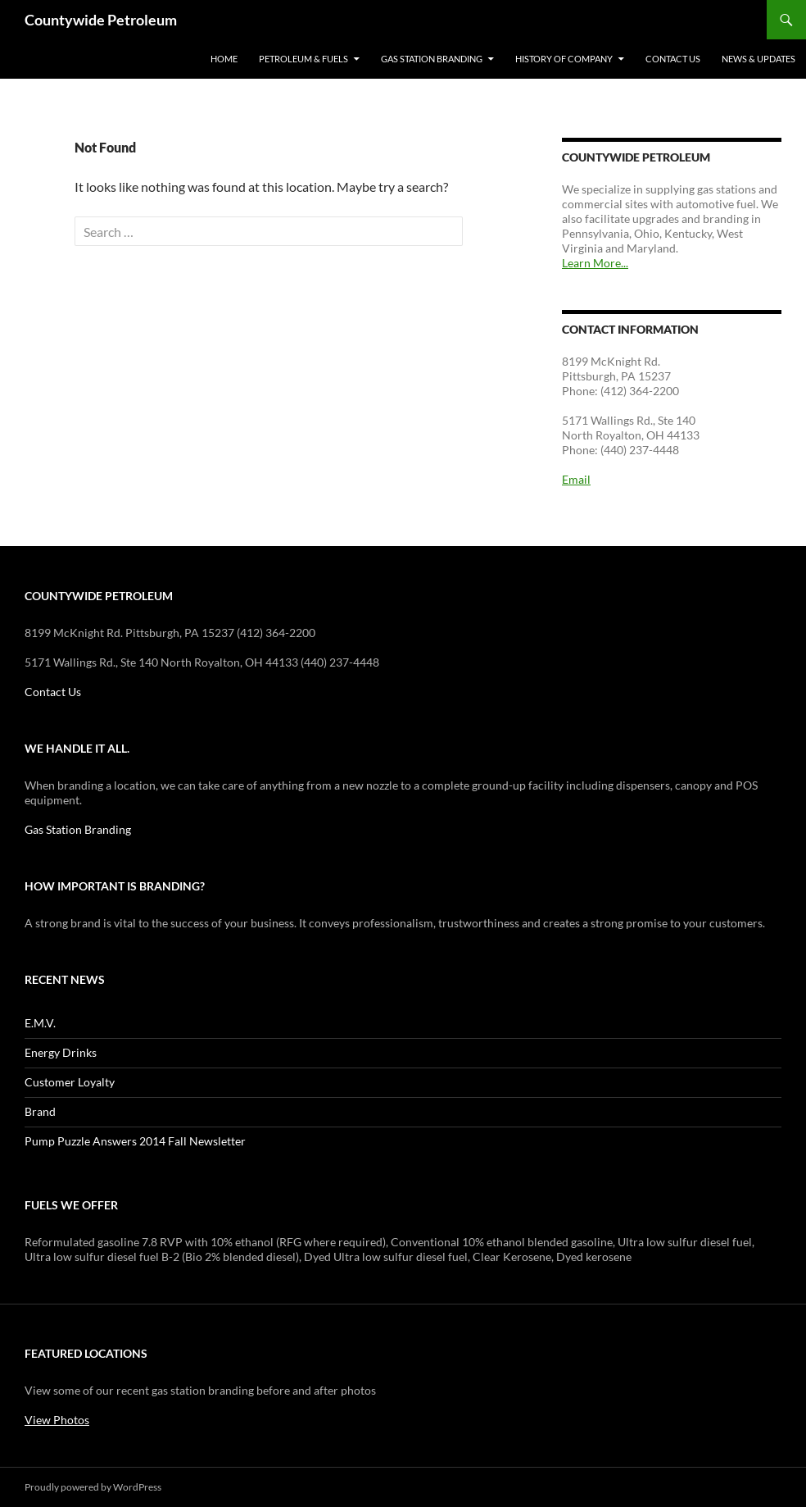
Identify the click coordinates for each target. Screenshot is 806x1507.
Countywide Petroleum (101, 20)
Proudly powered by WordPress (93, 1487)
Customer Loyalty (70, 1082)
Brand (40, 1111)
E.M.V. (40, 1023)
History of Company (564, 58)
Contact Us (672, 58)
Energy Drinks (61, 1052)
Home (224, 58)
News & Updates (758, 58)
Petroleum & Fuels (303, 58)
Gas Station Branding (431, 58)
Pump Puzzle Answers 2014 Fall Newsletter (135, 1141)
